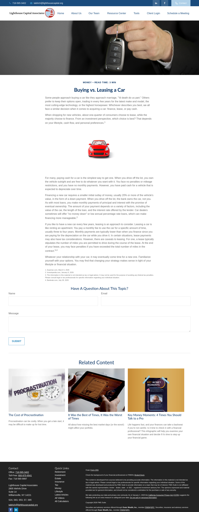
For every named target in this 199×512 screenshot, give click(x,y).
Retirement (60, 472)
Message (14, 313)
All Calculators (62, 501)
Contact (181, 3)
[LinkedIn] (156, 3)
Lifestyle (59, 491)
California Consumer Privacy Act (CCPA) (163, 495)
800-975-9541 (25, 475)
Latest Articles (61, 494)
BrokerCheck (139, 475)
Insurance (59, 481)
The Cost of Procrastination (26, 415)
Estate (58, 478)
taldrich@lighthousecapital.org (46, 3)
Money (58, 488)
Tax (56, 485)
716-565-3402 (17, 3)
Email (104, 293)
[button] (60, 13)
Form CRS (94, 470)
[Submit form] (17, 341)
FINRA (147, 507)
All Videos (60, 498)
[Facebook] (164, 3)
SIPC (152, 507)
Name (12, 293)
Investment (60, 475)
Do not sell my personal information (143, 497)
